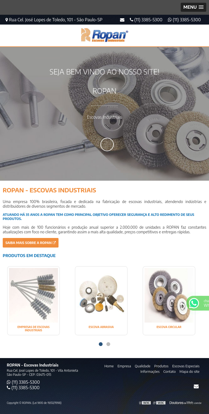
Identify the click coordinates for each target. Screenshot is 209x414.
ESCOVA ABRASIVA (101, 327)
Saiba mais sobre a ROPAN (30, 243)
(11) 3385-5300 (184, 19)
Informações (149, 371)
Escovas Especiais (185, 366)
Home (108, 366)
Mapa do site (189, 371)
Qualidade (142, 366)
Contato (169, 371)
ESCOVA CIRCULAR (168, 327)
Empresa (124, 366)
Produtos (161, 366)
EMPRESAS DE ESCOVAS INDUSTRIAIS (33, 328)
